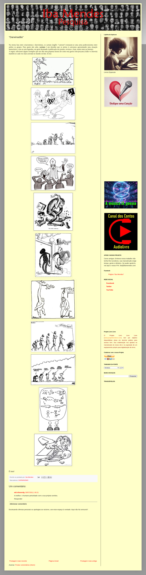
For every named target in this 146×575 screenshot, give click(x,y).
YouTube (109, 290)
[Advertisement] (120, 144)
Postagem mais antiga (88, 561)
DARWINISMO (23, 480)
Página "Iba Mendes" (116, 274)
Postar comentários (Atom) (25, 565)
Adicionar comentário (18, 504)
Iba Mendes (30, 477)
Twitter (109, 286)
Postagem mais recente (18, 561)
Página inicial (53, 561)
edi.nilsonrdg (19, 492)
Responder (18, 499)
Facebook (110, 283)
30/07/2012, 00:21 (32, 492)
